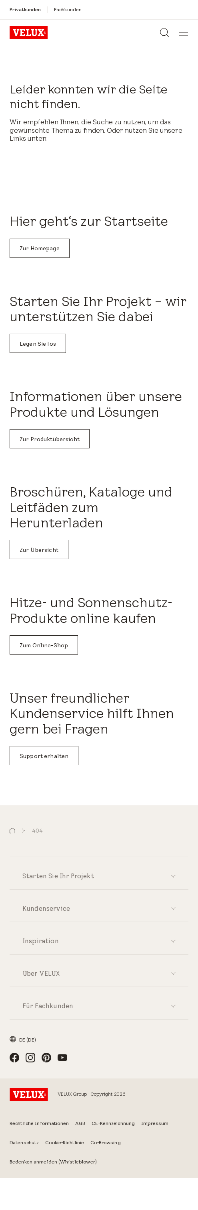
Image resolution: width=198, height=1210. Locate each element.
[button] (12, 831)
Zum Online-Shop (44, 645)
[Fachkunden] (68, 9)
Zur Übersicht (39, 549)
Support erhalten (44, 756)
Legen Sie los (38, 343)
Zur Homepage (40, 248)
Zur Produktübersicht (50, 439)
